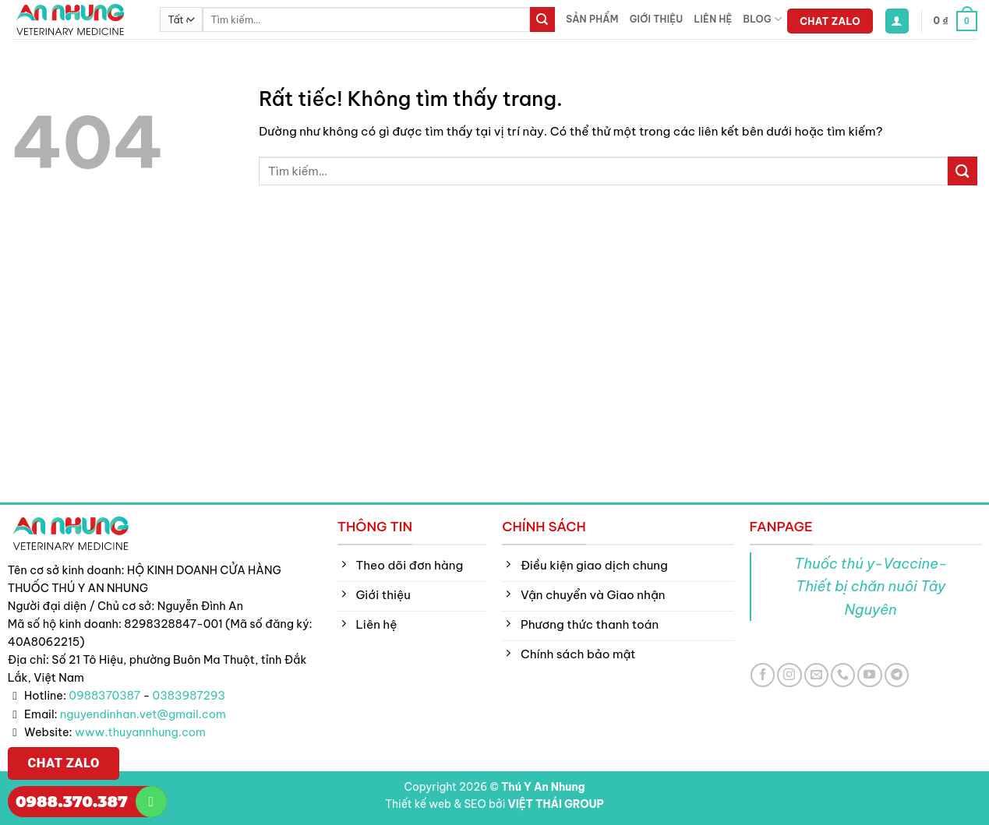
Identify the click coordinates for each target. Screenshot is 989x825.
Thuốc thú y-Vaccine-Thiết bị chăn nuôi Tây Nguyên (870, 586)
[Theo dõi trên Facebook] (763, 675)
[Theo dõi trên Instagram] (789, 675)
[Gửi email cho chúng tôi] (816, 675)
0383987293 (189, 696)
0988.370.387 (72, 801)
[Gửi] (542, 19)
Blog (763, 19)
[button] (897, 21)
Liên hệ (713, 19)
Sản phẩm (592, 19)
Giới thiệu (656, 19)
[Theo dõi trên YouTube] (869, 675)
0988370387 (104, 696)
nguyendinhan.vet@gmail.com (143, 714)
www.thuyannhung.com (140, 732)
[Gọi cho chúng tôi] (843, 675)
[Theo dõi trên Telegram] (897, 675)
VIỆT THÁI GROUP (556, 804)
